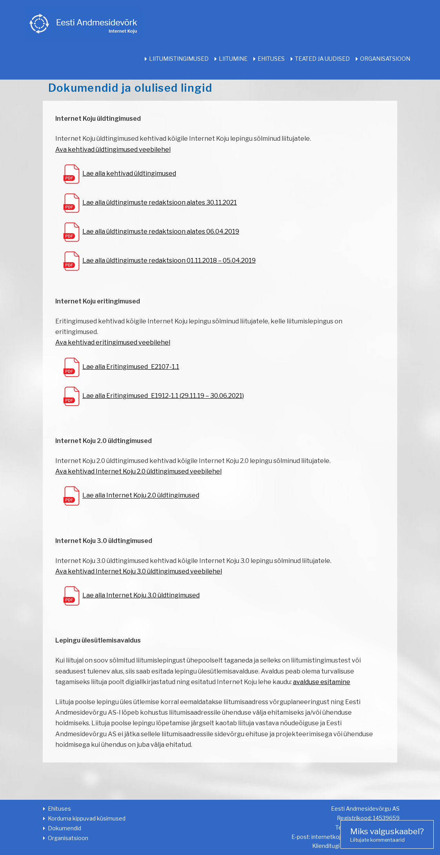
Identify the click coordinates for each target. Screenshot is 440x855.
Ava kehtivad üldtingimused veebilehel (113, 149)
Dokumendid (64, 828)
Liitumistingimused (179, 58)
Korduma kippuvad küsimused (86, 818)
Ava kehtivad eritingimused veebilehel (112, 342)
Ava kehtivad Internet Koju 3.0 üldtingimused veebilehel (138, 571)
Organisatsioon (385, 58)
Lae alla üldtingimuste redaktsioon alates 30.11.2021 (159, 202)
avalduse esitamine (321, 682)
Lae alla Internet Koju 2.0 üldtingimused (140, 495)
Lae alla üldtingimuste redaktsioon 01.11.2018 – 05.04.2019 (169, 260)
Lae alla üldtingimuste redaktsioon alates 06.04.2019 (160, 231)
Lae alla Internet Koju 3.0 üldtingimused (141, 595)
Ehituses (271, 58)
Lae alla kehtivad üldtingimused (129, 173)
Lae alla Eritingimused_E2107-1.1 (130, 366)
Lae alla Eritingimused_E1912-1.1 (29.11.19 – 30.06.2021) (163, 395)
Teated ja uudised (322, 58)
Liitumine (233, 58)
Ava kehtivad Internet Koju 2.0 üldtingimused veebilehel (138, 471)
